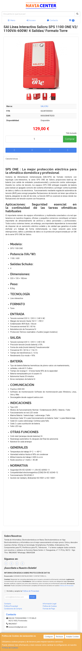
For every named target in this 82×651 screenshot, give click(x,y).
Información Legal (49, 604)
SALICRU (44, 106)
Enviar (32, 597)
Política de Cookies (10, 648)
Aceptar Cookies (72, 637)
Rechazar (59, 637)
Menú (11, 20)
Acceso (31, 20)
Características (12, 159)
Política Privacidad (11, 606)
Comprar (70, 139)
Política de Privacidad (66, 585)
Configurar (49, 637)
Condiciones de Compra (13, 609)
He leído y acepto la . (23, 591)
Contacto (52, 20)
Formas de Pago (49, 609)
